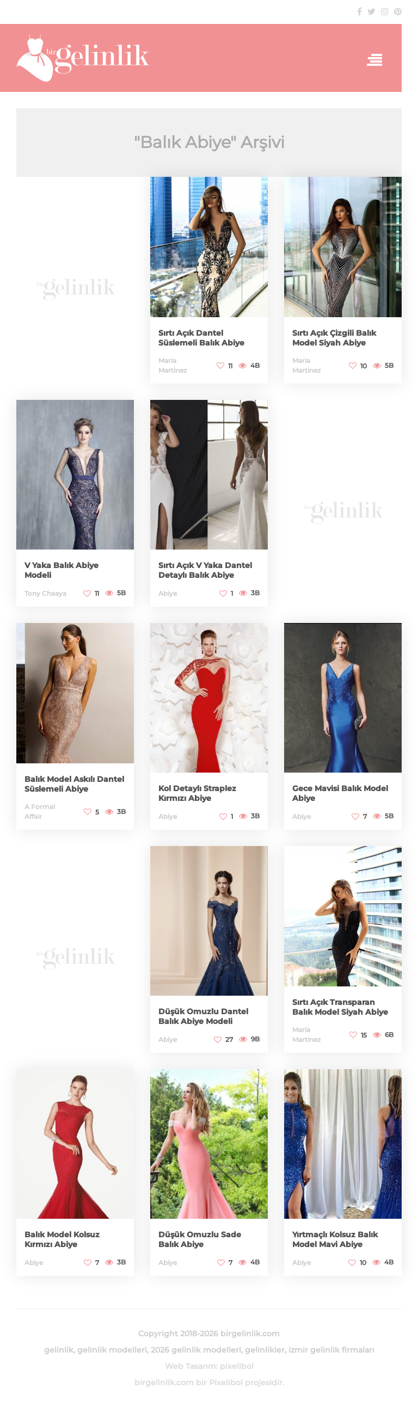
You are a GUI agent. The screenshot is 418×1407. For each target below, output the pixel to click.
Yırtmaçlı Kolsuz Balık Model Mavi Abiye (335, 1239)
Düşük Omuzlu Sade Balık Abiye (199, 1239)
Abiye (167, 593)
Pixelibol (226, 1382)
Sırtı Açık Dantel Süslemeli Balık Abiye (201, 338)
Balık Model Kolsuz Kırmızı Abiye (62, 1239)
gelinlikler (265, 1350)
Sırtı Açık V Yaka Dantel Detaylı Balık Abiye (205, 570)
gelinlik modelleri (112, 1350)
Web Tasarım (190, 1366)
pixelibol (237, 1366)
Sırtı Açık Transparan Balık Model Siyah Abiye (340, 1007)
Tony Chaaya (45, 593)
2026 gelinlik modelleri (196, 1350)
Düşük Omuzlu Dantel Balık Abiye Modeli (203, 1016)
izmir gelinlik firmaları (331, 1350)
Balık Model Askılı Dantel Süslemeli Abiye (74, 784)
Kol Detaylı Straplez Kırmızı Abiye (197, 793)
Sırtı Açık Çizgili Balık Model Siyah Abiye (334, 338)
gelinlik (58, 1350)
